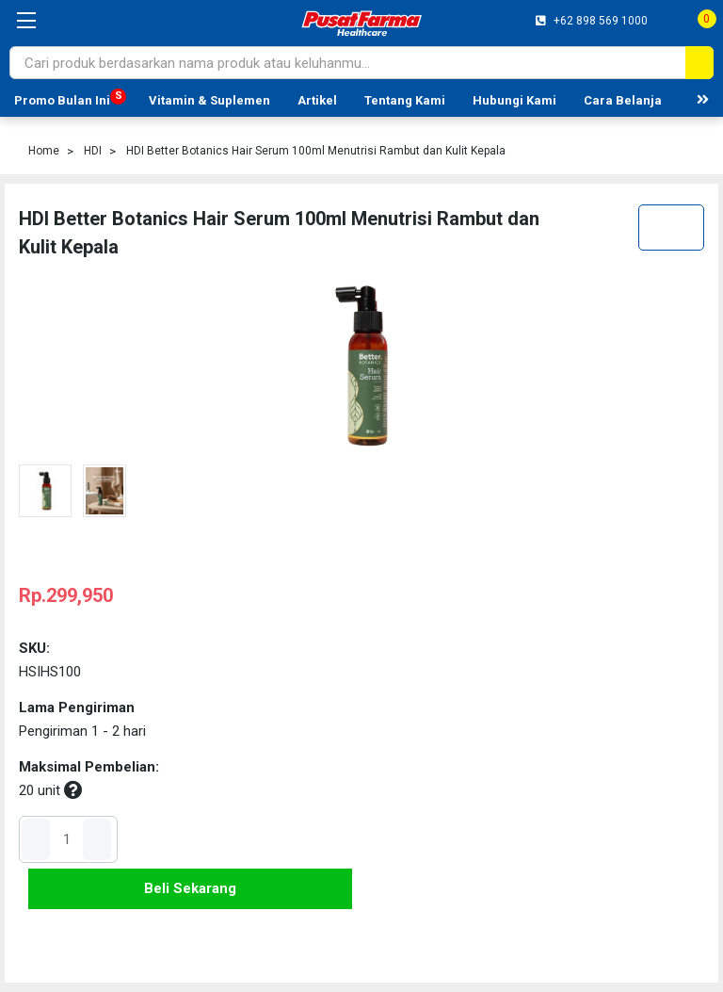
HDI (93, 150)
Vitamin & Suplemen (209, 100)
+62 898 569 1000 (599, 20)
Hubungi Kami (514, 100)
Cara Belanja (623, 100)
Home (43, 150)
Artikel (317, 100)
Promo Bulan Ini (62, 100)
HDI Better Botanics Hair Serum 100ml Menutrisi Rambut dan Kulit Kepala (316, 150)
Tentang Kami (404, 100)
